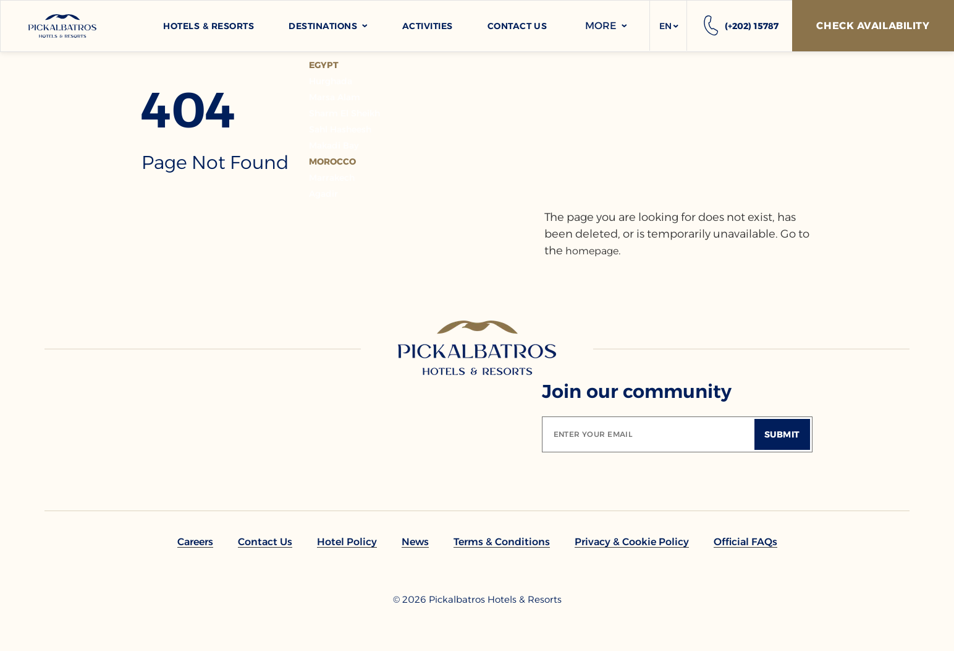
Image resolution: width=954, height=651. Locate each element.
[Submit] (782, 434)
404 (188, 110)
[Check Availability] (873, 25)
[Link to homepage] (477, 348)
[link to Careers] (195, 542)
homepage (591, 251)
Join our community (637, 391)
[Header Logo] (62, 26)
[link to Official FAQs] (745, 542)
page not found (215, 162)
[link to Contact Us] (265, 542)
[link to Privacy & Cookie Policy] (632, 542)
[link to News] (415, 542)
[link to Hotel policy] (347, 542)
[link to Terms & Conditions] (502, 542)
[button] (668, 26)
